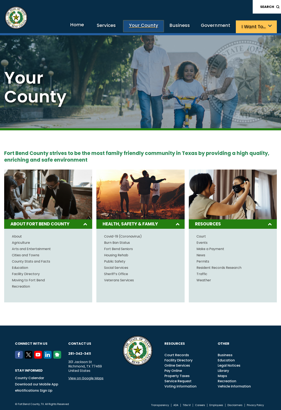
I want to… (254, 26)
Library (223, 370)
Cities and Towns (25, 255)
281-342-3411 (79, 353)
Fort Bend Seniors (118, 248)
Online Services (177, 364)
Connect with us (31, 343)
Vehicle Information (234, 385)
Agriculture (21, 242)
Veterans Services (119, 280)
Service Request (177, 380)
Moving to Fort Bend (28, 280)
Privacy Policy (255, 404)
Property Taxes (177, 375)
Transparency (160, 404)
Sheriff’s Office (116, 273)
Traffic (201, 273)
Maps (222, 375)
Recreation (21, 286)
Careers (200, 404)
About (17, 236)
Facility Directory (26, 273)
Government (214, 26)
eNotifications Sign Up (33, 389)
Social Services (116, 267)
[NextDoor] (58, 357)
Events (202, 242)
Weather (203, 280)
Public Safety (114, 261)
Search (267, 6)
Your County (139, 26)
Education (20, 267)
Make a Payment (210, 248)
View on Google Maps (85, 377)
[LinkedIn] (48, 357)
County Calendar (29, 377)
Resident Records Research (218, 267)
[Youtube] (39, 357)
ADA (175, 404)
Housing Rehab (116, 255)
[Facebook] (20, 357)
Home (69, 26)
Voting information (180, 385)
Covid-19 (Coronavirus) (123, 236)
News (200, 255)
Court (201, 236)
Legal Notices (229, 364)
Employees (216, 404)
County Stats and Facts (31, 261)
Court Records (176, 354)
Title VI (187, 404)
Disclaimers (235, 404)
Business (177, 26)
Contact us (79, 343)
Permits (202, 261)
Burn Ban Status (117, 242)
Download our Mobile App (36, 383)
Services (100, 26)
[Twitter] (29, 357)
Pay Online (173, 370)
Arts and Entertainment (31, 248)
